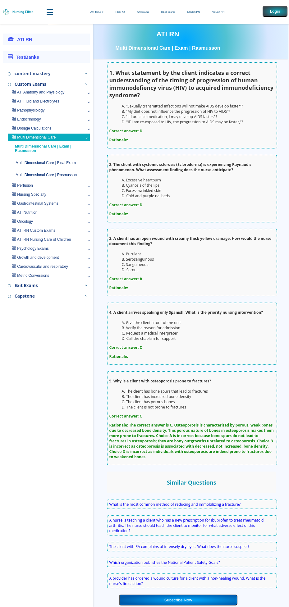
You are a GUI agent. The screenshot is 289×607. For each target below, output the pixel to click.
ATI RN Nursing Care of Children (41, 239)
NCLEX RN (218, 12)
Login (275, 11)
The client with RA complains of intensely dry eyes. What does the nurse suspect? (179, 546)
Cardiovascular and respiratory (40, 266)
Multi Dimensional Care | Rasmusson (46, 175)
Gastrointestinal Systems (35, 203)
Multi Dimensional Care (34, 137)
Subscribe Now (178, 600)
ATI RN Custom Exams (33, 230)
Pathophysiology (28, 110)
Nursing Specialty (29, 194)
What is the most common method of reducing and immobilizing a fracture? (174, 504)
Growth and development (35, 257)
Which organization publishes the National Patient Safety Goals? (164, 562)
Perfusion (22, 185)
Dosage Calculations (31, 128)
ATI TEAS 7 (96, 12)
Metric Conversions (30, 275)
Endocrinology (26, 119)
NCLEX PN (193, 12)
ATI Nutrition (24, 212)
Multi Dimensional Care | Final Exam (46, 163)
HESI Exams (168, 12)
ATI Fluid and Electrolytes (35, 101)
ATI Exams (143, 12)
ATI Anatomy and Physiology (38, 92)
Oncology (22, 221)
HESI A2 (120, 12)
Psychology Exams (30, 248)
